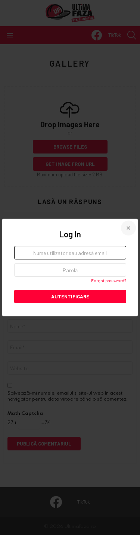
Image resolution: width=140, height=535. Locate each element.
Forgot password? (108, 280)
